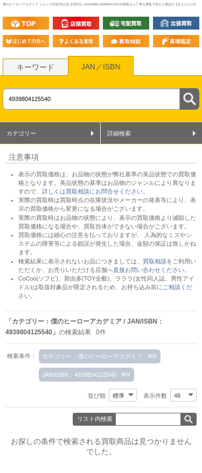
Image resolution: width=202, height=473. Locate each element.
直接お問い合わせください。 (151, 270)
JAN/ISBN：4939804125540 (79, 374)
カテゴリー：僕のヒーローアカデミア (92, 356)
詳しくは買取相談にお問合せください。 (95, 191)
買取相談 (154, 261)
